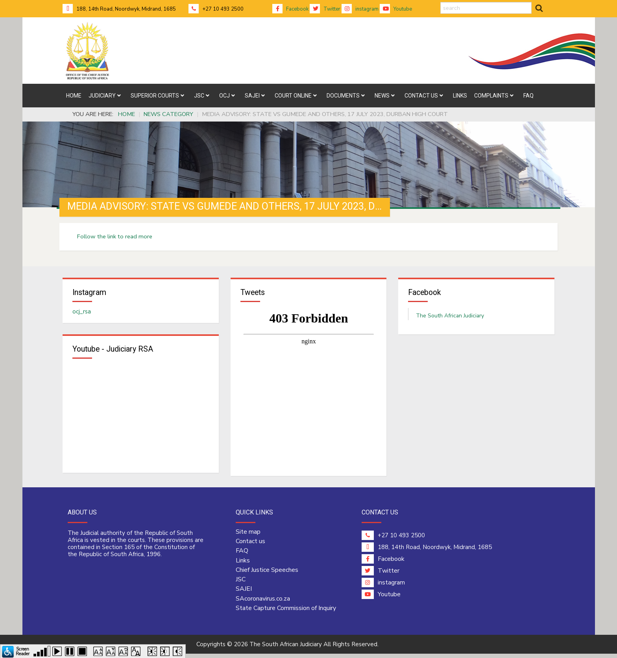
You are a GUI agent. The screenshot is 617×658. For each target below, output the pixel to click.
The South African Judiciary (450, 317)
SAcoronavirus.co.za (263, 602)
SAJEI (244, 593)
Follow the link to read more (114, 236)
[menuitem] (74, 95)
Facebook (290, 9)
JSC (241, 583)
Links (243, 564)
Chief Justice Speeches (267, 574)
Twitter (325, 9)
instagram (360, 9)
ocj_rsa (81, 313)
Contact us (250, 545)
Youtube (396, 9)
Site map (248, 535)
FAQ (242, 555)
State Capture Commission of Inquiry (286, 612)
